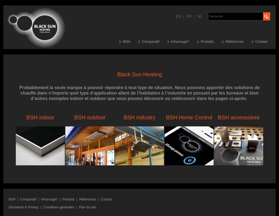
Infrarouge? (180, 41)
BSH (126, 41)
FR (189, 16)
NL (200, 16)
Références (235, 41)
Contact (261, 41)
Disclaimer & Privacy (24, 207)
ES (178, 16)
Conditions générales (59, 207)
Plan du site (87, 207)
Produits (207, 41)
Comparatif (150, 41)
